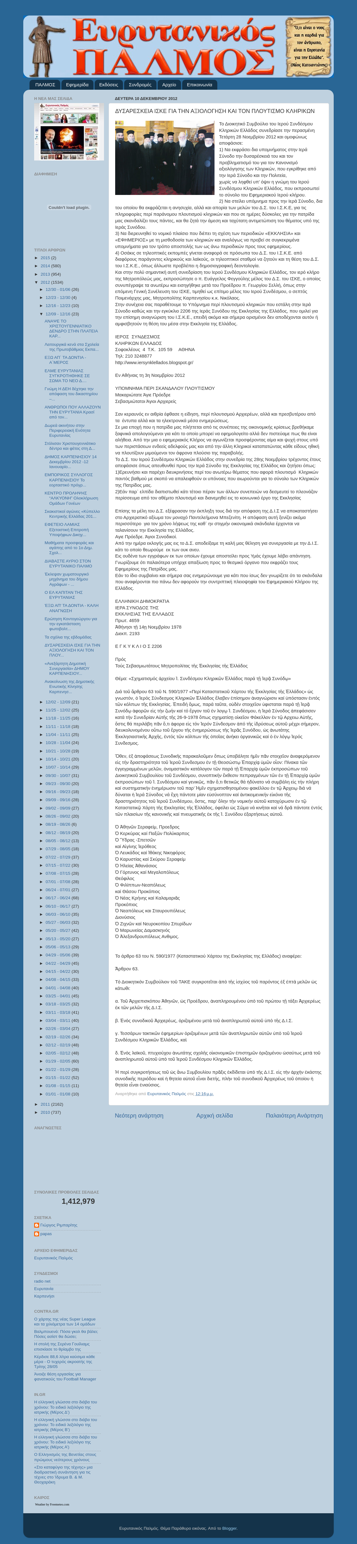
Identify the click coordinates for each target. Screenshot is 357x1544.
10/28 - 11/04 (58, 742)
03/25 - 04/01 (58, 996)
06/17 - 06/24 (58, 898)
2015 (46, 257)
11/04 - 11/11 (58, 734)
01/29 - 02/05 (58, 1061)
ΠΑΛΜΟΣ (45, 84)
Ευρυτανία (43, 1288)
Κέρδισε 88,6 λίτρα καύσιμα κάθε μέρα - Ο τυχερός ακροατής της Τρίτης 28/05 (64, 1361)
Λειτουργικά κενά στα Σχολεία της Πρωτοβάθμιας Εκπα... (72, 347)
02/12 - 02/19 (58, 1045)
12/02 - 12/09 (58, 702)
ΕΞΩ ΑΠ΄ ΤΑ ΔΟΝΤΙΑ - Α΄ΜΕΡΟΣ (65, 360)
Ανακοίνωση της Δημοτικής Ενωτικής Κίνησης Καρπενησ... (69, 686)
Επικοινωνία (199, 84)
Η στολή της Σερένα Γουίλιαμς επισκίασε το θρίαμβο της (62, 1346)
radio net (42, 1281)
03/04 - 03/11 (58, 1020)
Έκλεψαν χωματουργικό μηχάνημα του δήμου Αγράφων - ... (67, 579)
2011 (46, 1104)
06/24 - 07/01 (58, 889)
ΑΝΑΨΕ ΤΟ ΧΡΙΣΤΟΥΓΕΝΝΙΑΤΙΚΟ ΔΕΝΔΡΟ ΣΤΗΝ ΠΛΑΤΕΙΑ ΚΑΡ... (71, 329)
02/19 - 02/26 (58, 1037)
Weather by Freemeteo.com (52, 1504)
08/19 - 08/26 (58, 824)
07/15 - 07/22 (58, 865)
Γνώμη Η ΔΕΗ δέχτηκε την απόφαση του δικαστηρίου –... (71, 393)
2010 (46, 1112)
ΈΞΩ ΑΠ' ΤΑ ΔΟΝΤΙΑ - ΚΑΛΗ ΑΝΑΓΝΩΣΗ (72, 608)
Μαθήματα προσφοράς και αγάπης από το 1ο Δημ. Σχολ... (69, 547)
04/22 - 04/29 (58, 963)
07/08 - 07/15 (58, 873)
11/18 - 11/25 (58, 718)
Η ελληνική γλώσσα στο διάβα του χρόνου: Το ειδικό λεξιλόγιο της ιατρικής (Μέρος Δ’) (65, 1407)
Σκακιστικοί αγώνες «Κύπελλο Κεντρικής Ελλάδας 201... (72, 514)
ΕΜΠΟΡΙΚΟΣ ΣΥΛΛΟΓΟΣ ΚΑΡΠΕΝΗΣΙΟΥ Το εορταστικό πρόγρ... (69, 479)
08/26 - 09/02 (58, 816)
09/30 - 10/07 (58, 775)
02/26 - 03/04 (58, 1028)
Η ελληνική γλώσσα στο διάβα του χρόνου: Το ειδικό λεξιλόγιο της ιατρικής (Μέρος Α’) (65, 1442)
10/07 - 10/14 (58, 767)
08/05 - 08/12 (58, 840)
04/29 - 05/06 (58, 955)
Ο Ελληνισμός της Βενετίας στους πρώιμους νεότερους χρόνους (65, 1457)
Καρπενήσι (44, 1296)
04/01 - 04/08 (58, 988)
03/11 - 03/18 (58, 1012)
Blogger (229, 1528)
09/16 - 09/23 (58, 791)
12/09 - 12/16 (58, 314)
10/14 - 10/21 (58, 759)
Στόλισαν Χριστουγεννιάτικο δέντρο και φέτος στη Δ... (70, 446)
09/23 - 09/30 (58, 783)
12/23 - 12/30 (58, 297)
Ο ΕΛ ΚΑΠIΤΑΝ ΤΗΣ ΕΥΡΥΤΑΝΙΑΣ (64, 595)
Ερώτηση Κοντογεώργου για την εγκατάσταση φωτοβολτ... (71, 623)
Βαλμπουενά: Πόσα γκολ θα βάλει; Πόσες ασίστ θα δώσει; (66, 1334)
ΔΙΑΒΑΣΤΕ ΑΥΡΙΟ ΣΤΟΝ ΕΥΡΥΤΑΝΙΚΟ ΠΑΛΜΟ (68, 563)
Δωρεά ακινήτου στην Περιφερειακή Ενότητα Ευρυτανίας (68, 430)
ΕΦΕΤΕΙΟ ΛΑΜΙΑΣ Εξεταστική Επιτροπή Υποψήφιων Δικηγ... (67, 529)
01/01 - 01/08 (58, 1094)
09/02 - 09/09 (58, 808)
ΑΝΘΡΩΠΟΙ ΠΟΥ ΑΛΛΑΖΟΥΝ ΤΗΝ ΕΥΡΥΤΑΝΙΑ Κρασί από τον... (73, 412)
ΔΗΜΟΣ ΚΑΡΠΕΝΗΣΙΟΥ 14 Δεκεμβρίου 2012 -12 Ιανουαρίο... (71, 461)
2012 (46, 282)
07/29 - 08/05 (58, 848)
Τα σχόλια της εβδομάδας (68, 637)
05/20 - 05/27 (58, 930)
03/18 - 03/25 (58, 1004)
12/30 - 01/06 (58, 289)
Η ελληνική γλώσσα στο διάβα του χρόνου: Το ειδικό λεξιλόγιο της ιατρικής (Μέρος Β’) (65, 1424)
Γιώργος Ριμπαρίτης (58, 1225)
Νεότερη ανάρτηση (139, 1115)
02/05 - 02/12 (58, 1053)
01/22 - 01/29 (58, 1069)
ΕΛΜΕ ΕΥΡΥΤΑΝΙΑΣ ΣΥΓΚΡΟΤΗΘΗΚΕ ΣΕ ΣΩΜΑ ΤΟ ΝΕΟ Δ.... (67, 375)
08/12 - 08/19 (58, 832)
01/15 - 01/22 (58, 1077)
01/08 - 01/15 (58, 1085)
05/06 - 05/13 (58, 947)
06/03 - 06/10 (58, 914)
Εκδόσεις (108, 84)
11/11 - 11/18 (58, 726)
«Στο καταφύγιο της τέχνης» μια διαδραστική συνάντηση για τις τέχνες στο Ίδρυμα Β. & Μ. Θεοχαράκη (63, 1475)
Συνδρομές (140, 84)
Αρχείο (169, 84)
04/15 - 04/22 (58, 971)
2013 (46, 274)
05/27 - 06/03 (58, 922)
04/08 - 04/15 (58, 979)
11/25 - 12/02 (58, 710)
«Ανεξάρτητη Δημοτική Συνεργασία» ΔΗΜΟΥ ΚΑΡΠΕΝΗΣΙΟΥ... (67, 668)
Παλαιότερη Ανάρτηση (294, 1115)
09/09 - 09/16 (58, 799)
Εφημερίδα (77, 84)
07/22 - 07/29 (58, 857)
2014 (46, 266)
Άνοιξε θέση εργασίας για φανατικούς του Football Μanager (65, 1376)
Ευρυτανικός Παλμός (53, 1258)
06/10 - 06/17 (58, 906)
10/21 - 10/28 (58, 751)
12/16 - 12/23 (58, 305)
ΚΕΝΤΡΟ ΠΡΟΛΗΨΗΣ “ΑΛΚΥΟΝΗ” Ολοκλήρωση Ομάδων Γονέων (71, 498)
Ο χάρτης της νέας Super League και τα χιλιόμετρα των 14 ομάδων (65, 1321)
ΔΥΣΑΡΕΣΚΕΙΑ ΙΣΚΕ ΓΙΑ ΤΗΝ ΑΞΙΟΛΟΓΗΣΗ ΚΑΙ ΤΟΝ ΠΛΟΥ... (72, 650)
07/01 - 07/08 (58, 881)
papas (46, 1233)
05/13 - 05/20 (58, 939)
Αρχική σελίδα (215, 1115)
